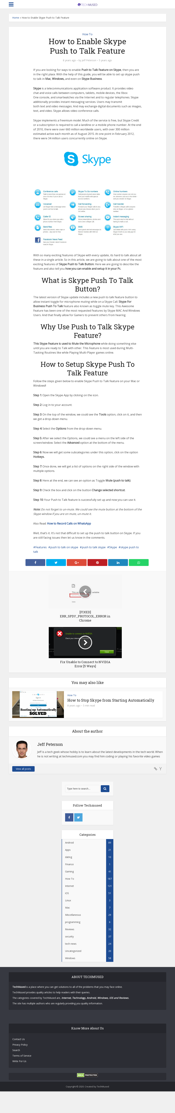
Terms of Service (21, 1055)
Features (41, 547)
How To (87, 34)
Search (16, 1050)
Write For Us (19, 1061)
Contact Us (18, 1039)
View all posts (23, 768)
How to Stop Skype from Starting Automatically (110, 700)
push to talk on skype (64, 547)
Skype (113, 547)
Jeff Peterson (89, 60)
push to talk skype (94, 547)
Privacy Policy (20, 1044)
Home (15, 17)
